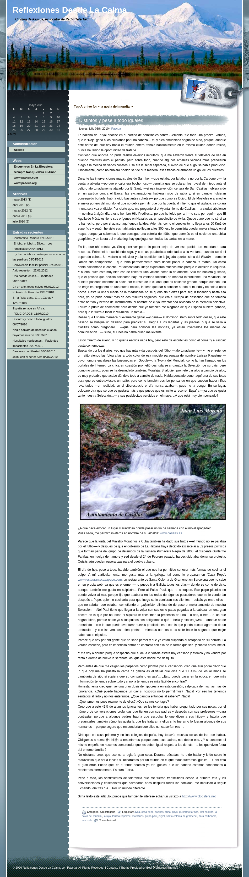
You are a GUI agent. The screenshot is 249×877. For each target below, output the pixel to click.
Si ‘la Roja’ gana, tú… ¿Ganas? (33, 297)
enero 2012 (20, 216)
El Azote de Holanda (26, 292)
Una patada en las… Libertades (33, 275)
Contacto (112, 867)
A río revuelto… (23, 270)
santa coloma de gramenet (181, 816)
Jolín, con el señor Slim (27, 356)
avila (137, 812)
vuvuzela (87, 820)
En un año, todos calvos (28, 286)
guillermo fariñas (188, 812)
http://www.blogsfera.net (199, 796)
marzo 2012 (20, 210)
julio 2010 (19, 221)
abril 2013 (19, 205)
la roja (107, 816)
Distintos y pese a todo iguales (32, 319)
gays (175, 812)
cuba (168, 812)
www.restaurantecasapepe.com (100, 579)
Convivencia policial (30, 265)
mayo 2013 (20, 199)
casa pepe (147, 812)
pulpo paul (151, 816)
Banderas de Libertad (26, 351)
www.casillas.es (171, 533)
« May (11, 134)
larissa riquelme (121, 816)
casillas (159, 812)
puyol (162, 816)
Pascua (116, 128)
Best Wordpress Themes (162, 867)
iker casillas (206, 812)
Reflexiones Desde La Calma (41, 867)
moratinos (138, 816)
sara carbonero (207, 816)
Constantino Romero (26, 238)
